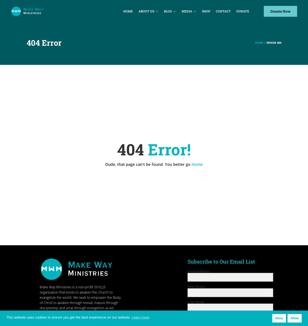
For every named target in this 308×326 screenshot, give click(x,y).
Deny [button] (279, 318)
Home (259, 43)
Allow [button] (294, 318)
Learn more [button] (140, 317)
